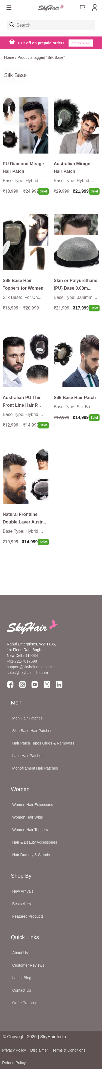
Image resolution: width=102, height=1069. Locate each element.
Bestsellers (21, 904)
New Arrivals (22, 891)
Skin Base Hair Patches (32, 730)
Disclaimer (39, 1050)
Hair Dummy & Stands (31, 855)
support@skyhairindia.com (30, 667)
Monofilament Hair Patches (35, 768)
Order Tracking (25, 1003)
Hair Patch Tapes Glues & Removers (43, 743)
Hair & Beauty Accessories (34, 842)
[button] (9, 8)
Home (9, 57)
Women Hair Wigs (27, 817)
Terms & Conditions (68, 1050)
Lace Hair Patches (27, 755)
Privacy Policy (14, 1050)
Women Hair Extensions (32, 804)
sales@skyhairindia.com (27, 672)
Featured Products (28, 916)
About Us (20, 953)
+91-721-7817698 (22, 661)
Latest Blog (21, 978)
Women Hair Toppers (30, 830)
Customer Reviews (28, 965)
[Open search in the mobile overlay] (51, 25)
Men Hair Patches (27, 718)
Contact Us (21, 990)
